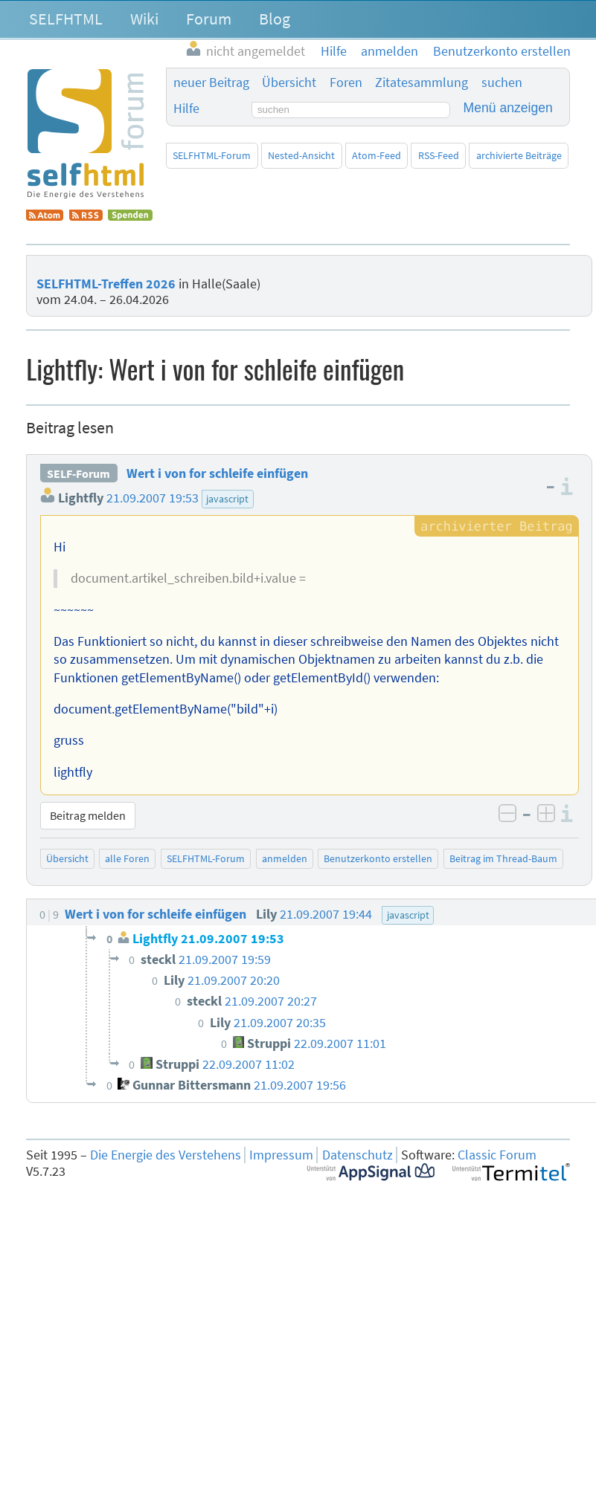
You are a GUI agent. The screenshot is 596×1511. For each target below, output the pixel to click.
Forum (208, 18)
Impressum (281, 1155)
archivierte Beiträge (519, 155)
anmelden (284, 858)
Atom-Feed (376, 155)
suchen (501, 82)
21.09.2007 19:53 (152, 498)
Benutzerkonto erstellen (378, 858)
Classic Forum (497, 1155)
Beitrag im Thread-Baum (503, 858)
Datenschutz (357, 1155)
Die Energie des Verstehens (165, 1155)
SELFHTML (66, 18)
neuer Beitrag (211, 82)
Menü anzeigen (508, 107)
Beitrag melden (88, 815)
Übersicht (289, 82)
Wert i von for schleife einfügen (217, 473)
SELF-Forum (78, 473)
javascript (227, 498)
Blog (274, 18)
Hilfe (186, 108)
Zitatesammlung (421, 82)
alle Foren (127, 858)
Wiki (144, 18)
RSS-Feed (438, 155)
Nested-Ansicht (301, 155)
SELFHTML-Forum (212, 155)
